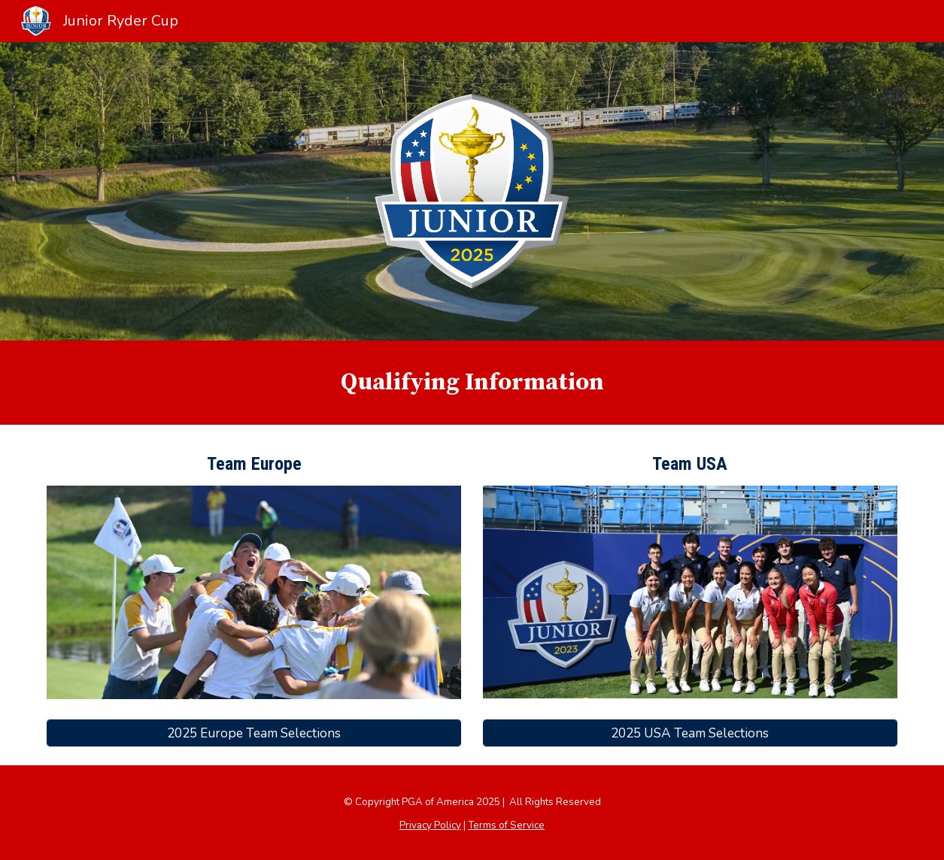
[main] (472, 383)
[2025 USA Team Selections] (690, 732)
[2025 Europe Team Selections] (253, 733)
